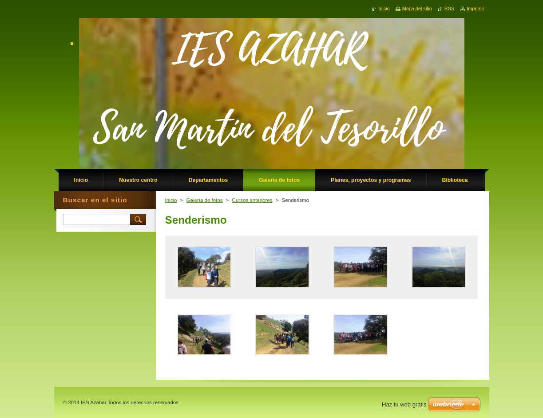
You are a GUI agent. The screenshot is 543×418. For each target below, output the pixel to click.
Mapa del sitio (417, 8)
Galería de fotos (204, 200)
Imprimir (475, 8)
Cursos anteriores (252, 200)
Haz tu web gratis (404, 404)
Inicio (171, 200)
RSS (449, 8)
